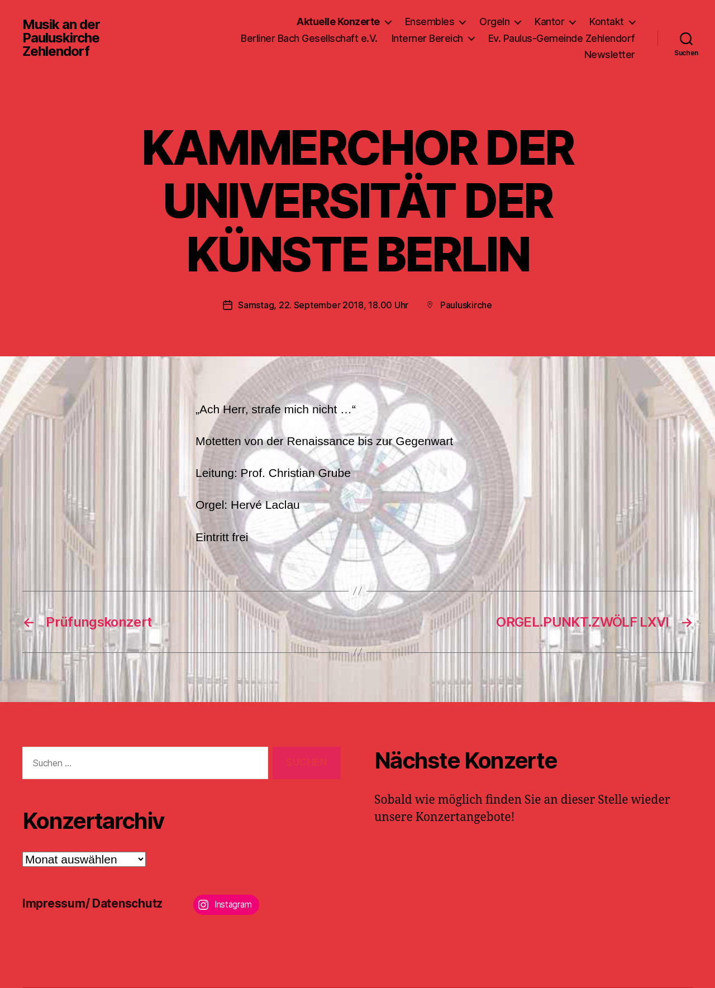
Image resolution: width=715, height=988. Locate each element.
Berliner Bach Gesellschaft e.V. (309, 38)
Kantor (549, 21)
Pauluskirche (466, 305)
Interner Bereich (427, 38)
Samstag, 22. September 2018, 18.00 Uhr (323, 305)
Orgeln (494, 21)
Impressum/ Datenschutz (92, 903)
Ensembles (430, 21)
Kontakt (606, 21)
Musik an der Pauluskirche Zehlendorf (61, 38)
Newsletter (609, 54)
